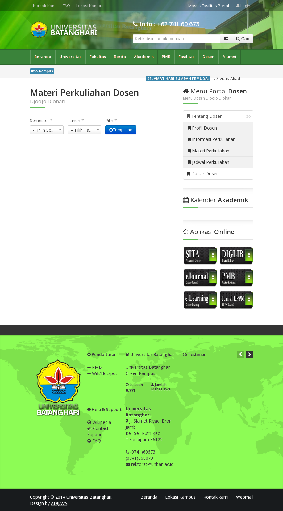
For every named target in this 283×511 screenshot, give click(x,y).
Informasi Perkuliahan (211, 139)
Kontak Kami (44, 5)
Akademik (144, 56)
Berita (120, 56)
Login (243, 5)
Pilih (111, 120)
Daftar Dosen (203, 174)
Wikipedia (99, 422)
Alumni (229, 56)
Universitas (70, 56)
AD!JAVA (59, 503)
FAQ (66, 5)
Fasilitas (186, 56)
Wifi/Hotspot (102, 373)
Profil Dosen (202, 128)
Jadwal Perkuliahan (208, 162)
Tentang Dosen (219, 116)
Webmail (244, 497)
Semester (41, 120)
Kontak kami (215, 497)
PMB (166, 56)
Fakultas (97, 56)
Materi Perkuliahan (208, 151)
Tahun (76, 120)
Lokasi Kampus (90, 5)
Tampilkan (120, 129)
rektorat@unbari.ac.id (152, 464)
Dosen (208, 56)
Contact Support (98, 431)
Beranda (42, 56)
